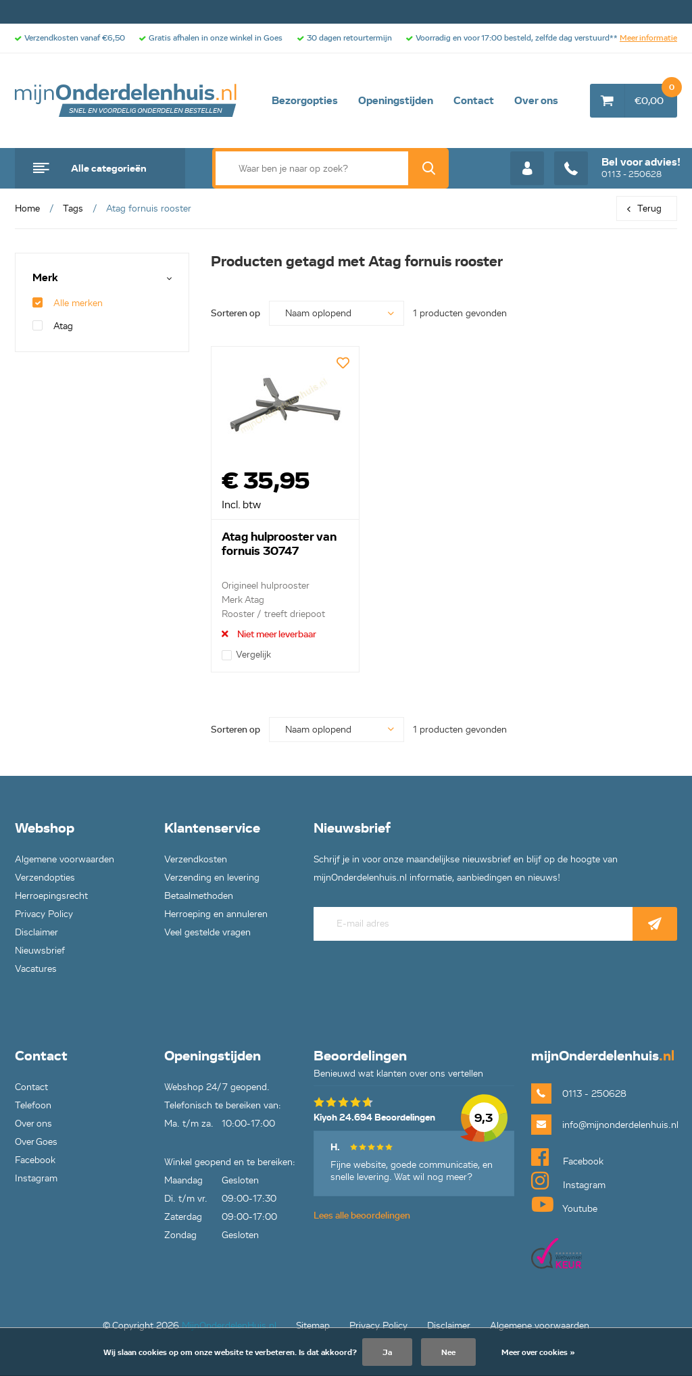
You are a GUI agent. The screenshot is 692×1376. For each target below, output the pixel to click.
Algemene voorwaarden (64, 859)
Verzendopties (45, 877)
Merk (45, 278)
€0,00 (656, 95)
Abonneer (655, 924)
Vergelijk (246, 654)
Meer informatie (648, 38)
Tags (73, 208)
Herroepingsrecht (51, 896)
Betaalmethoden (198, 896)
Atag (52, 326)
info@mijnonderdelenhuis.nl (619, 1125)
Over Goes (36, 1142)
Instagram (36, 1178)
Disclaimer (36, 932)
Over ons (536, 100)
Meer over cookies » (538, 1352)
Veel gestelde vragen (207, 932)
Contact (473, 100)
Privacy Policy (44, 914)
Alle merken (67, 303)
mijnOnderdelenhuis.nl (126, 100)
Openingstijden (395, 100)
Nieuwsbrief (40, 950)
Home (27, 208)
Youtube (564, 1204)
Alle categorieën (109, 168)
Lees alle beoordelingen (362, 1215)
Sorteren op (235, 313)
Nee (448, 1352)
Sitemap (313, 1325)
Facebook (35, 1160)
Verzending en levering (212, 877)
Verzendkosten (195, 859)
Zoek (428, 168)
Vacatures (36, 969)
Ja (387, 1352)
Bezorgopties (305, 100)
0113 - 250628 (617, 168)
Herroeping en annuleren (216, 914)
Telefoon (33, 1105)
